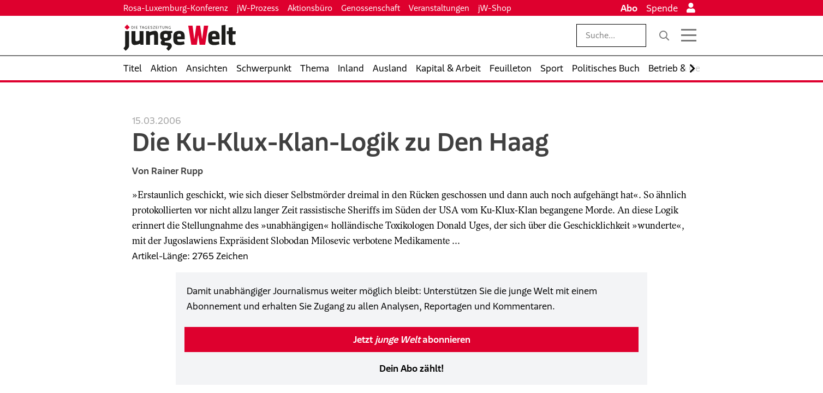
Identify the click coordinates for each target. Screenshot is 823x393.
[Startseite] (179, 38)
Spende (662, 8)
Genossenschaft (370, 8)
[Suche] (664, 35)
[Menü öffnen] (689, 35)
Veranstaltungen (439, 8)
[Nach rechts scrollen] (692, 68)
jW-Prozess (258, 8)
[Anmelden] (691, 8)
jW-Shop (494, 8)
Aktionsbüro (310, 8)
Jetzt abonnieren (411, 340)
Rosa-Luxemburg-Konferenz (175, 8)
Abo (629, 8)
